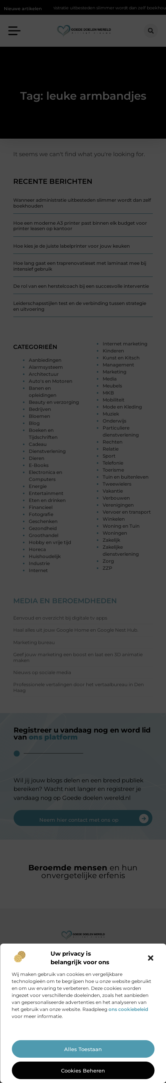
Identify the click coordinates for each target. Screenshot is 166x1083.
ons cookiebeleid (128, 1009)
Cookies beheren (83, 1070)
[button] (150, 958)
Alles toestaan (83, 1049)
